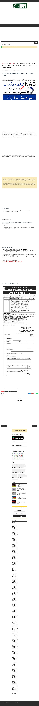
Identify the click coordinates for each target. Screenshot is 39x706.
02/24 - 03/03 (14, 673)
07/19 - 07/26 (14, 590)
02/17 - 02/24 (14, 674)
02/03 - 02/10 (14, 676)
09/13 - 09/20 (14, 580)
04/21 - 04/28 (14, 663)
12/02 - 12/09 (14, 687)
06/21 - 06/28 (14, 593)
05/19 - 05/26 (14, 658)
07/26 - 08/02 (14, 588)
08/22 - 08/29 (14, 526)
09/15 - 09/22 (14, 638)
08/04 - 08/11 (14, 645)
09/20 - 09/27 (14, 579)
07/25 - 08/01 (14, 531)
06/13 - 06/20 (14, 538)
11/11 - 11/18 (14, 691)
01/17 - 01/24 (14, 560)
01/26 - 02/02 (14, 615)
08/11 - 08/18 (14, 644)
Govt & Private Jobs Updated (10, 46)
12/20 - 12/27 (14, 564)
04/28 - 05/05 (14, 662)
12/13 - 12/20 (14, 566)
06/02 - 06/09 (14, 656)
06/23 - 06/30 (14, 652)
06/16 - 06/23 (14, 653)
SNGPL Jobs (14, 477)
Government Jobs (7, 63)
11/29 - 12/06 (14, 568)
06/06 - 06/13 (14, 539)
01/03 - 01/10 (14, 562)
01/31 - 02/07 (14, 557)
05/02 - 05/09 (14, 544)
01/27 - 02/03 (14, 677)
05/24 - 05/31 (14, 598)
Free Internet (14, 467)
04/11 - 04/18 (14, 548)
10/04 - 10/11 (14, 576)
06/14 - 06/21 (14, 594)
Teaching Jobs (20, 477)
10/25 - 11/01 (14, 573)
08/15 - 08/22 (14, 527)
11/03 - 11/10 (14, 629)
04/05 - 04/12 (14, 606)
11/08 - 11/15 (14, 572)
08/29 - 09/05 (14, 525)
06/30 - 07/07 (14, 651)
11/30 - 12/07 (14, 522)
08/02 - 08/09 (14, 587)
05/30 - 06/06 (14, 540)
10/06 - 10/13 (14, 634)
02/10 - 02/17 (14, 675)
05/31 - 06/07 (14, 597)
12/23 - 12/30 (14, 683)
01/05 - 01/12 (14, 618)
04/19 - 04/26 (14, 604)
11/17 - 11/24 (14, 627)
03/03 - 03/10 (14, 671)
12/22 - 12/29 (14, 621)
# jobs (15, 391)
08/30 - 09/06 (14, 582)
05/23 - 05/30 (14, 542)
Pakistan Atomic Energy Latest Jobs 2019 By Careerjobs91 (21, 485)
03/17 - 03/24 (14, 669)
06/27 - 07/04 (14, 536)
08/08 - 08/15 (14, 528)
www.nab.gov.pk (5, 77)
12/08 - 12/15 (14, 623)
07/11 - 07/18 (14, 533)
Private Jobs (14, 474)
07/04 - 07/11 (14, 534)
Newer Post (4, 425)
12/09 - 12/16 (14, 686)
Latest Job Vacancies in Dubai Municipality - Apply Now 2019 (21, 494)
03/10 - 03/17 (14, 670)
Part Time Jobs (15, 472)
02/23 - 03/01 (14, 612)
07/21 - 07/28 (14, 647)
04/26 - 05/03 (14, 603)
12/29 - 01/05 (14, 620)
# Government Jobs (7, 391)
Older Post (35, 425)
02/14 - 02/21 (14, 555)
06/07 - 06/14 (14, 596)
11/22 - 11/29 (14, 569)
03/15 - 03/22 (14, 610)
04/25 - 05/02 (14, 545)
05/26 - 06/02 (14, 657)
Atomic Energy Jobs (15, 464)
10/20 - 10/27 (14, 632)
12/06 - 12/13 (14, 567)
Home (3, 63)
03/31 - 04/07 (14, 667)
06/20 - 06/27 (14, 537)
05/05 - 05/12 (14, 661)
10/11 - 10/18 (14, 575)
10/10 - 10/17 (14, 524)
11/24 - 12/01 (14, 626)
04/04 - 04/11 (14, 549)
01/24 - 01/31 (14, 558)
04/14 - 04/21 (14, 664)
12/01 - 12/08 (14, 624)
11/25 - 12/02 (14, 688)
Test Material (14, 479)
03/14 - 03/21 (14, 552)
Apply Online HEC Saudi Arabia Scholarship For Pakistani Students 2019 (21, 498)
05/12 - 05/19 (14, 659)
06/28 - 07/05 (14, 592)
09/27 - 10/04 (14, 578)
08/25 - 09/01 (14, 641)
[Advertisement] (19, 16)
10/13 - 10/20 (14, 633)
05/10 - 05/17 (14, 600)
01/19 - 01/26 (14, 616)
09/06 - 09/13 (14, 581)
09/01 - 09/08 (14, 640)
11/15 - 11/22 (14, 570)
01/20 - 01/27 (14, 679)
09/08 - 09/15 (14, 639)
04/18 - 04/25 (14, 546)
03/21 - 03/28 (14, 551)
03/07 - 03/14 (14, 554)
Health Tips (14, 469)
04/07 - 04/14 (14, 665)
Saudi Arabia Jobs (21, 474)
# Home (12, 391)
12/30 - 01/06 (14, 682)
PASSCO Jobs (21, 472)
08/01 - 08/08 (14, 530)
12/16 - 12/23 (14, 685)
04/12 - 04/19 (14, 605)
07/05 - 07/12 (14, 591)
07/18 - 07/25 (14, 532)
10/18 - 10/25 (14, 574)
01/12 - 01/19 (14, 617)
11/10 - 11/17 (14, 628)
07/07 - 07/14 (14, 650)
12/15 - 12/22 (14, 622)
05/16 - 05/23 (14, 543)
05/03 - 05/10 (14, 602)
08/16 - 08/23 (14, 585)
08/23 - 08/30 (14, 584)
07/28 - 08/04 (14, 646)
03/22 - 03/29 (14, 609)
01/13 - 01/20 (14, 680)
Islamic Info (23, 469)
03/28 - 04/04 (14, 550)
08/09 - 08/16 (14, 586)
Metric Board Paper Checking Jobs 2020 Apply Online (21, 489)
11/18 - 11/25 (14, 689)
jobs (14, 63)
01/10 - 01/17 (14, 561)
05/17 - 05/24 (14, 599)
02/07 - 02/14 (14, 556)
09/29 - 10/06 (14, 635)
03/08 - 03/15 (14, 611)
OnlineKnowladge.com (10, 702)
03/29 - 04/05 (14, 608)
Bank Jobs (22, 464)
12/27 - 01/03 (14, 563)
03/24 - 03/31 (14, 668)
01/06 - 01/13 (14, 681)
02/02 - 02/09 (14, 614)
